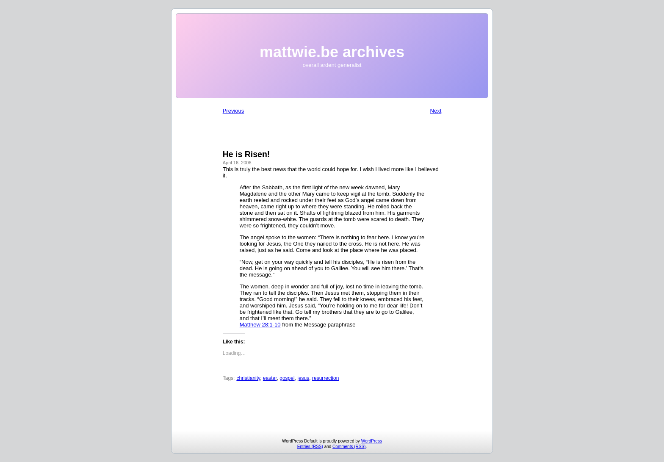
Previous (233, 111)
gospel (286, 378)
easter (270, 378)
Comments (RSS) (348, 446)
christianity (248, 378)
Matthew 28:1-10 (260, 324)
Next (436, 111)
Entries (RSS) (310, 446)
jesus (303, 378)
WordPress (371, 441)
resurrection (325, 378)
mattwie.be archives (332, 52)
